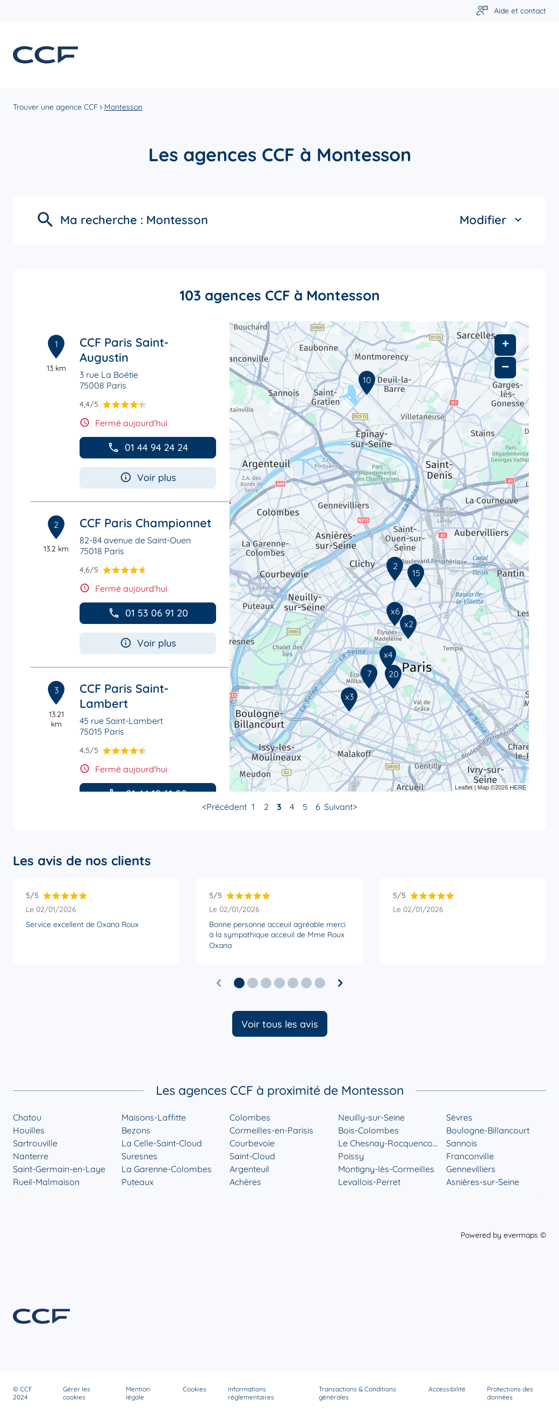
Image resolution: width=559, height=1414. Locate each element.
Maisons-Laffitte (153, 1117)
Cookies (194, 1389)
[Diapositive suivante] (340, 983)
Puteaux (137, 1181)
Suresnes (139, 1156)
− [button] (505, 367)
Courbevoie (252, 1143)
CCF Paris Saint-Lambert (124, 696)
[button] (239, 983)
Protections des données (510, 1393)
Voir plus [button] (148, 477)
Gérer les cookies (76, 1393)
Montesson (123, 107)
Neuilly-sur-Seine (371, 1117)
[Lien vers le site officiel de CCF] (45, 54)
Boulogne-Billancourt (487, 1130)
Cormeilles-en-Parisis (271, 1130)
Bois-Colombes (368, 1130)
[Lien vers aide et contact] (511, 11)
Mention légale (138, 1393)
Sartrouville (35, 1143)
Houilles (29, 1130)
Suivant (338, 806)
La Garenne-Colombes (166, 1169)
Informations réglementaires (251, 1393)
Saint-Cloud (252, 1156)
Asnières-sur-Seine (482, 1181)
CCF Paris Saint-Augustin (124, 350)
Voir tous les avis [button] (279, 1024)
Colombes (250, 1117)
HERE (518, 787)
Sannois (461, 1143)
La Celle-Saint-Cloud (161, 1143)
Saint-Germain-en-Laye (59, 1169)
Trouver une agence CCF (55, 107)
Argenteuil (249, 1169)
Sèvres (459, 1117)
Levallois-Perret (369, 1181)
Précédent (226, 806)
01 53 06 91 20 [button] (148, 613)
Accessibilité (446, 1389)
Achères (245, 1181)
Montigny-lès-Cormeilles (386, 1169)
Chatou (27, 1117)
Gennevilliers (471, 1169)
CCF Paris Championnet (145, 522)
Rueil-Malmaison (46, 1181)
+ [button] (505, 345)
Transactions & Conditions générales (357, 1393)
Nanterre (30, 1156)
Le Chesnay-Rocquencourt (390, 1143)
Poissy (351, 1156)
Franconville (470, 1156)
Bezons (135, 1130)
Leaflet (463, 787)
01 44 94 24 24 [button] (148, 447)
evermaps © (525, 1235)
